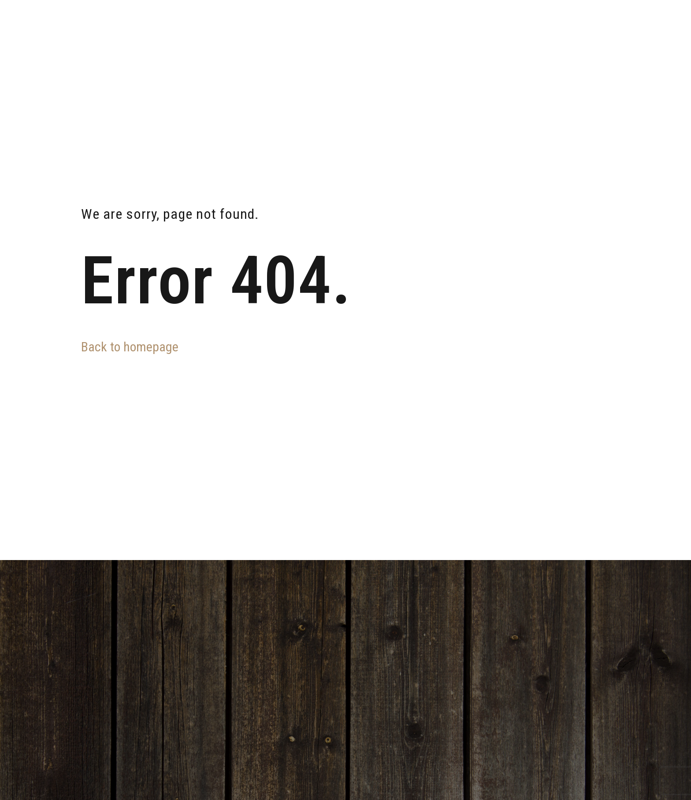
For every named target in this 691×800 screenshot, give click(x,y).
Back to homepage (129, 346)
